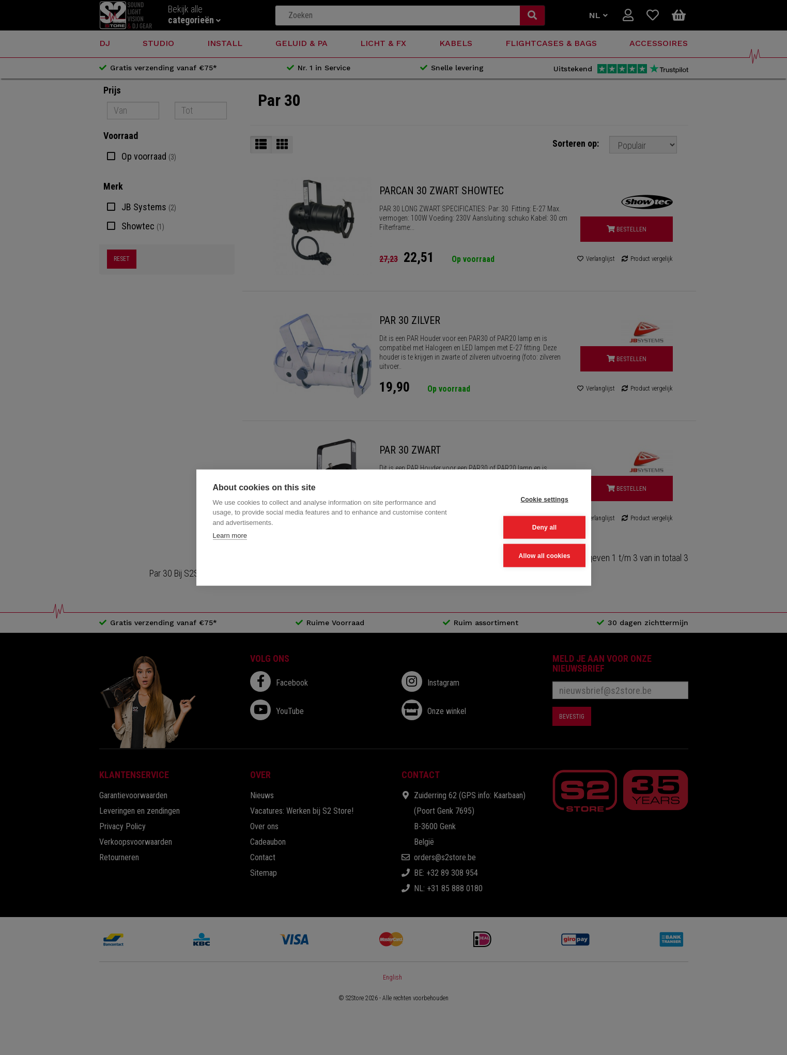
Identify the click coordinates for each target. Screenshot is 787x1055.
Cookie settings (523, 500)
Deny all (523, 527)
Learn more (230, 536)
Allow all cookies (523, 554)
